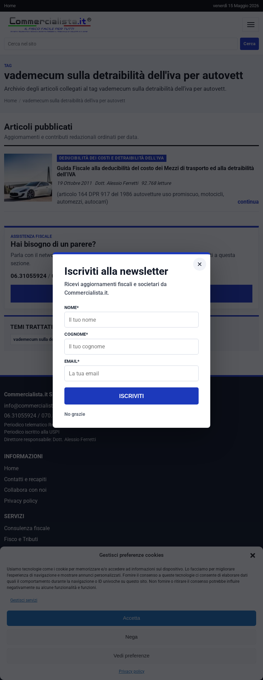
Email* (71, 361)
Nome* (71, 307)
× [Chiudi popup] (199, 264)
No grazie (74, 414)
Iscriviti (131, 396)
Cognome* (76, 334)
